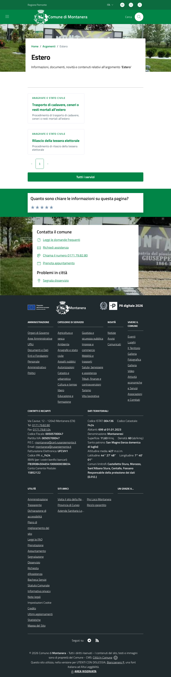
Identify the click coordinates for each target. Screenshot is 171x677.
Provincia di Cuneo (68, 505)
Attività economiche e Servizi (135, 382)
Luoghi (132, 342)
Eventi (131, 336)
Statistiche (34, 620)
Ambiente (63, 344)
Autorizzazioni (66, 367)
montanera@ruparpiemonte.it (53, 447)
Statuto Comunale (39, 585)
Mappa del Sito (36, 625)
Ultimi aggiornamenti (40, 614)
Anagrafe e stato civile (48, 98)
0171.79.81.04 (42, 429)
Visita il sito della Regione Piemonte (79, 499)
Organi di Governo (38, 333)
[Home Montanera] (62, 17)
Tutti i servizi (85, 177)
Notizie (112, 333)
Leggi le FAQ (35, 539)
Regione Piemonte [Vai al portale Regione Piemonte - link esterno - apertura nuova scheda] (37, 5)
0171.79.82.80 (41, 425)
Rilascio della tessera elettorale (55, 140)
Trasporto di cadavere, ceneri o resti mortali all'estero (55, 107)
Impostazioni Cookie (39, 602)
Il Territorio (134, 348)
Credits (32, 608)
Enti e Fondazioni (38, 356)
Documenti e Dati (38, 350)
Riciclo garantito (96, 505)
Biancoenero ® (115, 662)
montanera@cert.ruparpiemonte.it (55, 442)
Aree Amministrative (40, 338)
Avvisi (111, 338)
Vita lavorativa (90, 396)
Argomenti (49, 46)
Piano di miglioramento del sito (38, 528)
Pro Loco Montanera (99, 499)
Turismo (86, 390)
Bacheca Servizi (37, 579)
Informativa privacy (39, 591)
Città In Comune (102, 657)
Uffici (31, 344)
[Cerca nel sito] (139, 17)
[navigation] (7, 16)
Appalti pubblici (67, 361)
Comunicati (114, 344)
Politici (31, 373)
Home (34, 46)
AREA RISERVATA (83, 671)
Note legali (34, 597)
